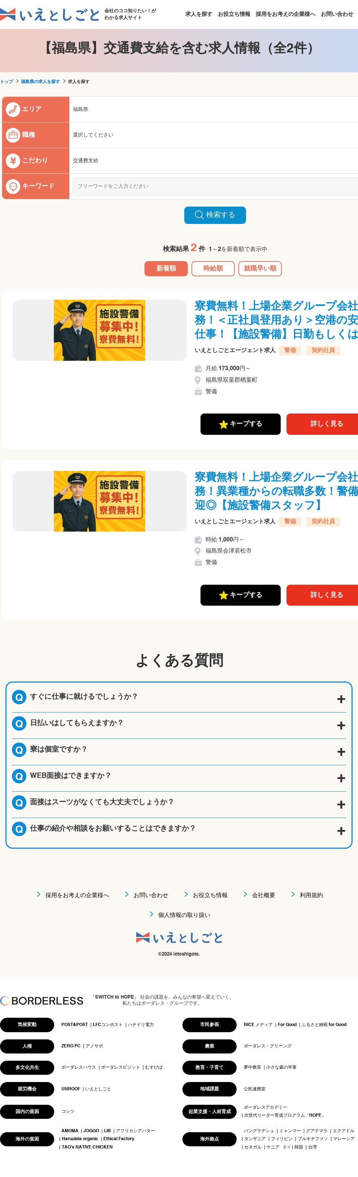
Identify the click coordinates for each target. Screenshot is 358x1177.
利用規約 (311, 896)
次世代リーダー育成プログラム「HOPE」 (285, 1115)
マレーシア (344, 1139)
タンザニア (255, 1139)
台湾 (312, 1147)
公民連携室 (255, 1089)
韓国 (298, 1147)
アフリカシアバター (135, 1131)
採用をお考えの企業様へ (285, 14)
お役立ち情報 (234, 14)
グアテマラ (317, 1131)
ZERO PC (71, 1046)
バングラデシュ (259, 1131)
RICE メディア (258, 1025)
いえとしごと (98, 1089)
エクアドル (343, 1131)
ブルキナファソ (313, 1139)
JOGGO (91, 1131)
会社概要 (263, 896)
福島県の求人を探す (40, 82)
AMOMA (69, 1131)
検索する (215, 215)
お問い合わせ (337, 14)
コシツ (67, 1111)
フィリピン (282, 1139)
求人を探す (198, 14)
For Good (287, 1025)
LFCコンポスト (108, 1025)
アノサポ (94, 1046)
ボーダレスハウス (78, 1067)
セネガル (253, 1147)
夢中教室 (252, 1067)
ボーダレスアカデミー (265, 1107)
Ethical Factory (118, 1139)
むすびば (154, 1067)
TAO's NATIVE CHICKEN (87, 1147)
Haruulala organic (80, 1139)
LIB (107, 1131)
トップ (6, 82)
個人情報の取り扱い (184, 915)
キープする (240, 424)
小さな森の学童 (281, 1067)
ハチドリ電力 (141, 1025)
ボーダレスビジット (120, 1067)
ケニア (273, 1147)
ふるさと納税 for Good (324, 1025)
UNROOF (70, 1089)
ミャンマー (290, 1131)
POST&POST (74, 1025)
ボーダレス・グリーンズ (268, 1046)
